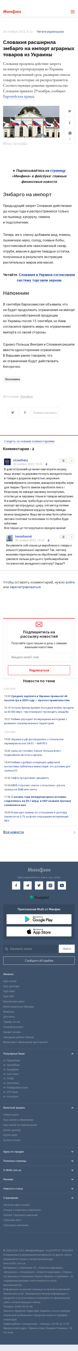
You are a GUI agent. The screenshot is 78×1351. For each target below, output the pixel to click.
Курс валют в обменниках (18, 1119)
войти (70, 582)
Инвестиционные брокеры (18, 1006)
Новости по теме (39, 681)
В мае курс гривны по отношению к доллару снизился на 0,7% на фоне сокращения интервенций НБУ (36, 816)
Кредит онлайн (12, 1032)
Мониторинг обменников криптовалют (25, 1042)
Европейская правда (18, 96)
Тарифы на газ (11, 1021)
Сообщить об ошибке (39, 960)
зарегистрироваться (25, 587)
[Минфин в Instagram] (50, 885)
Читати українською (50, 31)
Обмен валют (11, 1114)
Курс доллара (11, 986)
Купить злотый (11, 1140)
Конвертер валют (13, 1027)
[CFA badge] (12, 1240)
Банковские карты (14, 1001)
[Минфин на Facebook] (16, 885)
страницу (57, 170)
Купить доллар (11, 1130)
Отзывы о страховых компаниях (22, 1210)
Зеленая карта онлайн (16, 1204)
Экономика (12, 379)
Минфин (26, 397)
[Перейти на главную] (12, 11)
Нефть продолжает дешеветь (30, 777)
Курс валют (10, 981)
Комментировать (45, 412)
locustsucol (23, 536)
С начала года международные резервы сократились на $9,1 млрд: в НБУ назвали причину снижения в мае (37, 801)
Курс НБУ (8, 996)
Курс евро (9, 991)
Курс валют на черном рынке (20, 1125)
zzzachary (20, 460)
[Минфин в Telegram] (27, 885)
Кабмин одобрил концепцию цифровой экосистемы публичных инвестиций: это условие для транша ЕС (37, 766)
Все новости (39, 832)
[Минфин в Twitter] (39, 885)
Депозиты (9, 1016)
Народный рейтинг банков (18, 1037)
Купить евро (10, 1135)
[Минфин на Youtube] (62, 885)
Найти (67, 948)
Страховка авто (12, 1220)
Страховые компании (15, 1225)
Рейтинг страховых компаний (20, 1215)
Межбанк (8, 1011)
